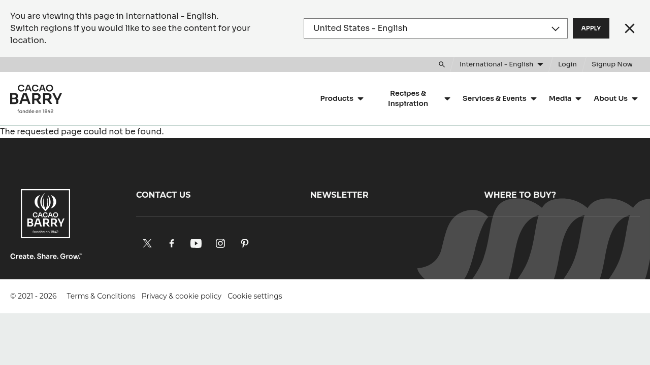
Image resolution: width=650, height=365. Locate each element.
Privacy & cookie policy (181, 296)
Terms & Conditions (101, 296)
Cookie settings (255, 296)
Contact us (163, 195)
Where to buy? (520, 195)
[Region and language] (436, 28)
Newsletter (339, 195)
